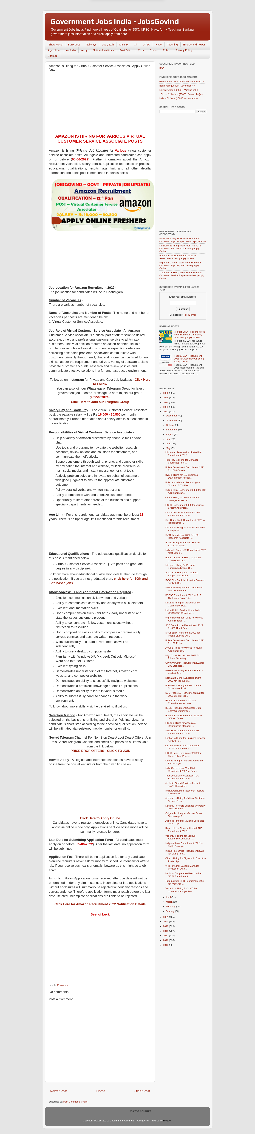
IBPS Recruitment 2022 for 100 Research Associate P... (182, 536)
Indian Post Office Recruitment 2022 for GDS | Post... (184, 852)
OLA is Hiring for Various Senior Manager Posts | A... (182, 499)
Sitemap (53, 55)
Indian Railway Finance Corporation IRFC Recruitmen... (184, 589)
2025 (166, 397)
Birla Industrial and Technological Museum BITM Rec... (182, 484)
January (170, 911)
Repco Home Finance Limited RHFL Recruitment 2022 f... (184, 829)
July (168, 439)
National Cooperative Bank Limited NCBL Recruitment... (183, 874)
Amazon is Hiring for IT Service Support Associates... (181, 574)
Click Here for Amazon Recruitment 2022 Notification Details (100, 904)
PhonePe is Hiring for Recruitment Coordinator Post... (183, 687)
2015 (166, 945)
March (169, 901)
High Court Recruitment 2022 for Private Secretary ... (182, 657)
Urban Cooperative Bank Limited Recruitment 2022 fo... (182, 514)
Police (166, 50)
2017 (166, 935)
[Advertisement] (100, 100)
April (168, 897)
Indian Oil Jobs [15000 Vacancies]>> (178, 98)
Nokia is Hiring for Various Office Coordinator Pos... (182, 604)
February (171, 906)
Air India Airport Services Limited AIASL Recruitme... (182, 784)
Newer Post (58, 1091)
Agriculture (54, 50)
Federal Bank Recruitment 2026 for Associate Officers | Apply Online (178, 257)
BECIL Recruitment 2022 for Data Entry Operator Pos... (183, 709)
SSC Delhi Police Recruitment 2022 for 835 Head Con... (184, 626)
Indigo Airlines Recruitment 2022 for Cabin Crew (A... (184, 844)
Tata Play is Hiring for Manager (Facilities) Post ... (181, 461)
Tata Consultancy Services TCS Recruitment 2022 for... (182, 777)
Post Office (126, 50)
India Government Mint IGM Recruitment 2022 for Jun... (181, 769)
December (172, 415)
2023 (166, 407)
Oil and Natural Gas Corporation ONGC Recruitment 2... (182, 747)
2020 (166, 921)
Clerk (141, 50)
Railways (91, 44)
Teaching (172, 44)
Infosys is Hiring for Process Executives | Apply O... (180, 566)
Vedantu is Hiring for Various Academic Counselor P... (180, 837)
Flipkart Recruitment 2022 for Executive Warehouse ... (180, 702)
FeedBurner (189, 314)
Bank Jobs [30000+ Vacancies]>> (177, 85)
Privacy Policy (184, 50)
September (172, 429)
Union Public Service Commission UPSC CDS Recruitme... (183, 611)
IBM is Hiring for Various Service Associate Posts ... (182, 544)
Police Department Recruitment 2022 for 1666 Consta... (185, 468)
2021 (166, 917)
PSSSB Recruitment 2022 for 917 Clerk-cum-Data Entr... (183, 596)
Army (84, 50)
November (172, 420)
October (170, 425)
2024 (166, 402)
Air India (71, 50)
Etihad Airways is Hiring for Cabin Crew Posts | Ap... (183, 559)
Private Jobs (63, 985)
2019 (166, 926)
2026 (166, 393)
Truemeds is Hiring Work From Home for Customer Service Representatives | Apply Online (181, 275)
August (170, 434)
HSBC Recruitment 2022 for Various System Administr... (184, 506)
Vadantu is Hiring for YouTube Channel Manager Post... (181, 890)
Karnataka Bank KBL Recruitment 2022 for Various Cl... (183, 679)
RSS (161, 68)
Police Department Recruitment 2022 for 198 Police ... (185, 641)
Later (110, 17)
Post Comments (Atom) (75, 1101)
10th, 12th (108, 44)
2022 (166, 411)
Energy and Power (194, 44)
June (169, 443)
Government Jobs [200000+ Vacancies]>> (181, 81)
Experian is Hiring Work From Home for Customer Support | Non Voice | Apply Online (180, 265)
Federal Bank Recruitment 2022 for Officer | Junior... (184, 717)
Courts (153, 50)
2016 (166, 940)
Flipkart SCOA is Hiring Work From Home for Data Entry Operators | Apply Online (189, 334)
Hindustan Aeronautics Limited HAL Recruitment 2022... (184, 453)
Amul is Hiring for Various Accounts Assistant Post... (184, 649)
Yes (146, 17)
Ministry (124, 44)
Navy (158, 44)
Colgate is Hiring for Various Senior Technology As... (184, 814)
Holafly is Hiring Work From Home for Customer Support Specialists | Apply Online (182, 240)
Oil (135, 44)
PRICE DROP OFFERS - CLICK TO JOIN (100, 751)
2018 (166, 931)
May (168, 448)
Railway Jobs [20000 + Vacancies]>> (179, 90)
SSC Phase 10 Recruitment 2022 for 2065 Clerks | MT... (184, 694)
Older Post (142, 1091)
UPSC (146, 44)
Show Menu (56, 44)
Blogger (167, 1120)
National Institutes (103, 50)
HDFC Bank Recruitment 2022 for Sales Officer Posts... (183, 754)
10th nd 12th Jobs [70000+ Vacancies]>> (181, 94)
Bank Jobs (74, 44)
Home (100, 1091)
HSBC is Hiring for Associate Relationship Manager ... (180, 724)
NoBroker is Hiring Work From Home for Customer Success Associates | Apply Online (180, 248)
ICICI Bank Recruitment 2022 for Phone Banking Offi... (182, 634)
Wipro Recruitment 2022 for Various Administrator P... (184, 619)
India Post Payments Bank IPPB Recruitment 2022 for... (182, 732)
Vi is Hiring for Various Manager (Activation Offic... (182, 867)
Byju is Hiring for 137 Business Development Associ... (181, 476)
